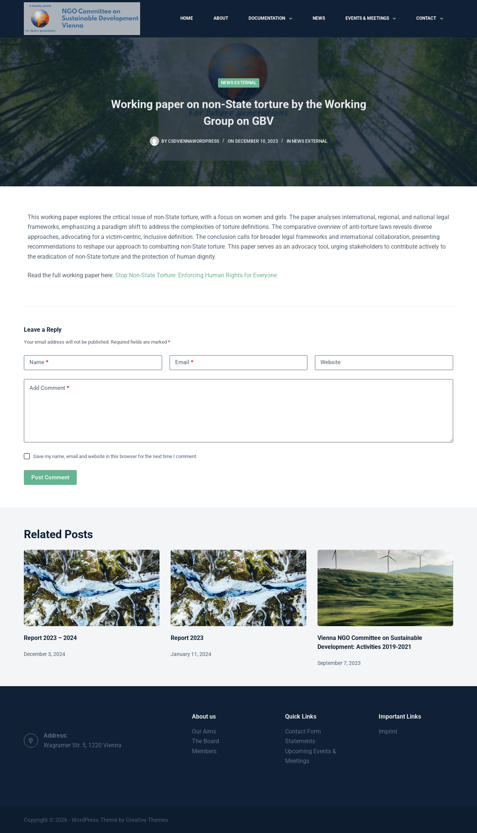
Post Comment (50, 477)
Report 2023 (187, 637)
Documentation (272, 18)
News (319, 18)
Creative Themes (147, 820)
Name (38, 362)
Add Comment (49, 388)
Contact (431, 18)
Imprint (388, 731)
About (221, 18)
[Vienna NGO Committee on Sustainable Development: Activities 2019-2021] (385, 588)
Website (330, 362)
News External (238, 82)
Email (184, 362)
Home (186, 18)
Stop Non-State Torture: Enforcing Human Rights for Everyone (196, 275)
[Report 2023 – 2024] (91, 588)
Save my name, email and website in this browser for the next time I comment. (115, 456)
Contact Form (303, 731)
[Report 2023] (238, 588)
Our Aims (204, 731)
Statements (300, 741)
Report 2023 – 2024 (50, 637)
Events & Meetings (372, 18)
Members (204, 751)
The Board (205, 741)
